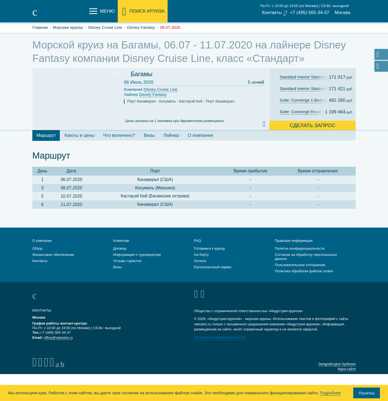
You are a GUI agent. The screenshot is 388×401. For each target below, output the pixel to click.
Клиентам (121, 241)
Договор (119, 248)
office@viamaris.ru (58, 338)
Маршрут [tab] (46, 135)
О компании (42, 241)
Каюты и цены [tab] (79, 135)
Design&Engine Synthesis (337, 364)
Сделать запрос (312, 125)
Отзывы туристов (127, 261)
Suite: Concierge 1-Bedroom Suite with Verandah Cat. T (308, 100)
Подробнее (330, 392)
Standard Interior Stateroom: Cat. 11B (308, 88)
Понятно (367, 393)
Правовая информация (294, 241)
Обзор (37, 248)
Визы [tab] (149, 135)
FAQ (197, 241)
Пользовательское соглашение (300, 265)
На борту (201, 255)
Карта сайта (347, 369)
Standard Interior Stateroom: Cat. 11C (308, 77)
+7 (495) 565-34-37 (309, 12)
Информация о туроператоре (137, 255)
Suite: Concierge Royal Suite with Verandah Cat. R (308, 111)
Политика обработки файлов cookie (304, 271)
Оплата (200, 261)
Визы (117, 267)
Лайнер (145, 94)
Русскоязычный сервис (212, 267)
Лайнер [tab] (171, 135)
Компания (151, 89)
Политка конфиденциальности (300, 248)
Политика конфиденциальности (220, 337)
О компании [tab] (200, 135)
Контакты (272, 12)
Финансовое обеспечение (53, 255)
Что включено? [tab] (119, 135)
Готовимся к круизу (209, 248)
